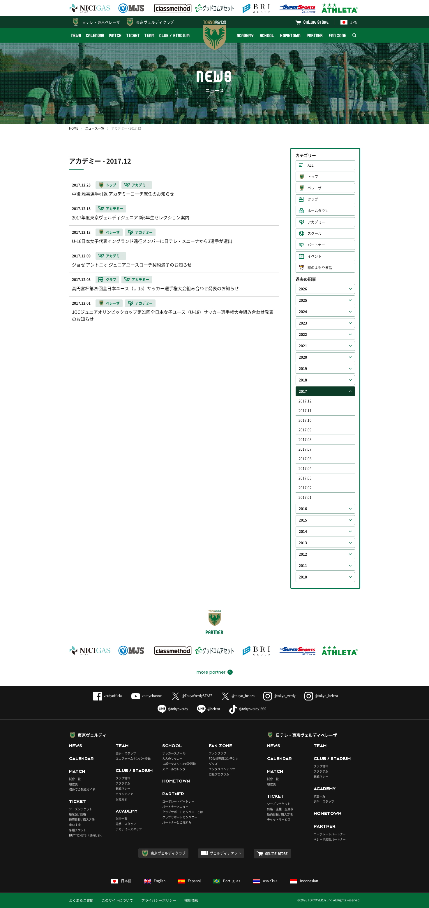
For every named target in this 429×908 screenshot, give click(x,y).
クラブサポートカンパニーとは (182, 812)
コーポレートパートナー (178, 801)
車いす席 (75, 824)
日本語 (121, 880)
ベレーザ (315, 188)
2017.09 (305, 430)
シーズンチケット (80, 809)
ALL (311, 165)
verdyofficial (108, 695)
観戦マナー (123, 788)
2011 (303, 565)
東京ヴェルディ (92, 735)
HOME (73, 128)
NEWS (76, 35)
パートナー (316, 245)
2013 (303, 543)
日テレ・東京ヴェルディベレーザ (306, 735)
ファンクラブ (217, 753)
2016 (303, 508)
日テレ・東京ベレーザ (101, 22)
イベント (315, 256)
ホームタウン (318, 210)
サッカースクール (174, 753)
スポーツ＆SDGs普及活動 (179, 763)
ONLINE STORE (316, 22)
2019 (303, 368)
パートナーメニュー (175, 806)
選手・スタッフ (126, 753)
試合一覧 (75, 779)
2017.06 (305, 458)
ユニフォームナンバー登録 (133, 758)
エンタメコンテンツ (222, 769)
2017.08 (305, 439)
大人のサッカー (172, 758)
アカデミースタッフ (129, 829)
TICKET (133, 35)
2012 (303, 554)
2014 (303, 531)
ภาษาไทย (265, 880)
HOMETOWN (290, 35)
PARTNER (315, 35)
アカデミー (316, 222)
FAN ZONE (337, 35)
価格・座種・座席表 (280, 809)
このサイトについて (117, 900)
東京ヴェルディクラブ (155, 22)
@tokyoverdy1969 (247, 708)
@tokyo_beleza (238, 695)
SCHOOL (267, 35)
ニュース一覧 (94, 128)
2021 (303, 345)
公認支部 (121, 799)
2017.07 (305, 449)
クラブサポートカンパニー (179, 817)
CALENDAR (95, 35)
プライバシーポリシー (158, 900)
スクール (315, 233)
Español (189, 880)
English (154, 880)
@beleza (208, 708)
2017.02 (305, 487)
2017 (303, 391)
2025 (303, 300)
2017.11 (305, 410)
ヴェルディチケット (225, 853)
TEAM (149, 35)
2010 (303, 577)
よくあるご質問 (81, 900)
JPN (348, 22)
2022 (303, 334)
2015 (303, 520)
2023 (303, 323)
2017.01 (305, 497)
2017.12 (305, 401)
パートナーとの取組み (176, 822)
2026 (303, 289)
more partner (211, 672)
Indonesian (304, 880)
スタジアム (123, 783)
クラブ (313, 199)
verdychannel (147, 695)
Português (226, 880)
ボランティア (124, 794)
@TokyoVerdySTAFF (191, 695)
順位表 (73, 784)
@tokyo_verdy (279, 695)
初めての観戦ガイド (82, 789)
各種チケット (77, 830)
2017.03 (305, 478)
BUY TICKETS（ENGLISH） (86, 835)
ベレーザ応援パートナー (330, 839)
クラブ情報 (123, 778)
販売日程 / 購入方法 (82, 819)
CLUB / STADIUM (174, 35)
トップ (313, 176)
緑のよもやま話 (320, 267)
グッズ (213, 763)
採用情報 (191, 900)
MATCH (115, 35)
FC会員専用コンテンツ (224, 758)
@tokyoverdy (173, 708)
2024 (303, 311)
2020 (303, 357)
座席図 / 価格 (77, 814)
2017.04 (305, 468)
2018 (303, 380)
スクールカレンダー (175, 769)
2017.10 (305, 420)
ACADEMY (245, 35)
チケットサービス (278, 819)
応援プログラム (219, 774)
